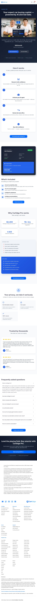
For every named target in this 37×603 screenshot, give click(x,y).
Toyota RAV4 (26, 546)
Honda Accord (15, 546)
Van (2, 572)
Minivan (2, 565)
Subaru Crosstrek (16, 556)
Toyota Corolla (26, 543)
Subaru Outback (16, 555)
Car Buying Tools (4, 509)
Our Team (3, 528)
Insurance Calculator (27, 516)
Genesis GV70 (15, 545)
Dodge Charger (4, 555)
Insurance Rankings (27, 514)
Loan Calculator (15, 519)
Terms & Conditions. (5, 591)
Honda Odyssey (15, 553)
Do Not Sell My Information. (20, 591)
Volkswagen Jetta (27, 556)
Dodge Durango (4, 556)
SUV (2, 570)
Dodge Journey (15, 540)
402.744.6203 (15, 528)
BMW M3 (3, 541)
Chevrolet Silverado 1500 (5, 546)
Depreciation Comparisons (28, 511)
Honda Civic (15, 550)
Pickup (2, 567)
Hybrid (14, 562)
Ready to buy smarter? (18, 430)
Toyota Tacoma (26, 548)
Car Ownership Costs (16, 511)
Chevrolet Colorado (4, 543)
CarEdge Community (16, 509)
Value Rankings (15, 514)
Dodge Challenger (4, 553)
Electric (14, 560)
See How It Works (24, 51)
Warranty (3, 514)
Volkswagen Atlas (27, 555)
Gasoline (14, 564)
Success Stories (4, 533)
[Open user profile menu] (33, 2)
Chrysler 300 (3, 551)
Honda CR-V (15, 548)
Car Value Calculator (16, 521)
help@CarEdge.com (16, 526)
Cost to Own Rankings (17, 516)
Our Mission (3, 526)
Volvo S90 (26, 551)
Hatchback (3, 564)
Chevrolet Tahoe (4, 548)
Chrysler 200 (3, 550)
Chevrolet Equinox (4, 545)
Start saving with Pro (18, 451)
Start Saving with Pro (13, 51)
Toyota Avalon (26, 541)
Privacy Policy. (11, 591)
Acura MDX (3, 540)
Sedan (2, 569)
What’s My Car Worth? (5, 511)
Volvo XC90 (26, 553)
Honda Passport (15, 551)
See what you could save (18, 278)
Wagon (2, 574)
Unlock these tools (19, 202)
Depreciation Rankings (28, 509)
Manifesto (3, 531)
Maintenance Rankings (28, 519)
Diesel (14, 565)
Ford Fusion (15, 541)
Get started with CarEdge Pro (18, 136)
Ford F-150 (14, 543)
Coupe (2, 562)
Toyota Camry (26, 540)
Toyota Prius (26, 545)
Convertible (3, 560)
